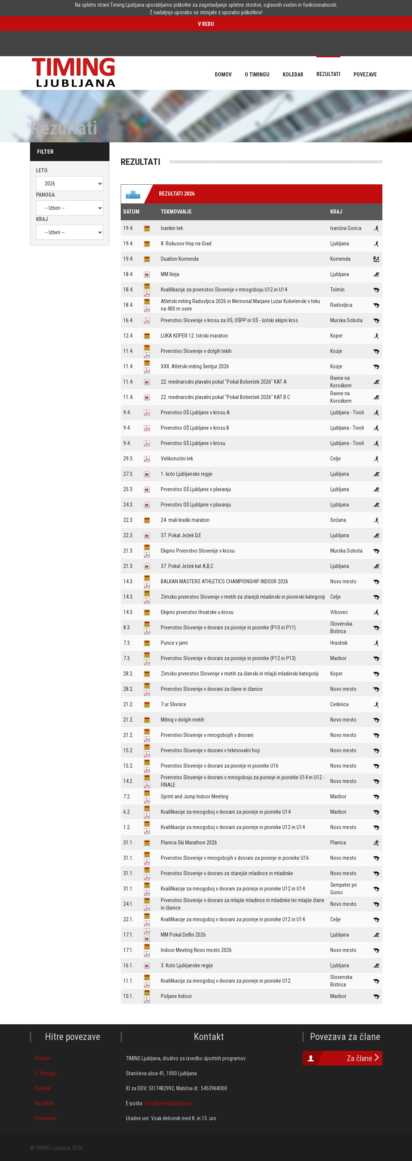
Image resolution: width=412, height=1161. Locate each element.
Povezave (45, 1118)
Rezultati (44, 1103)
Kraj (42, 219)
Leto (42, 170)
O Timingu (45, 1073)
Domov (43, 1058)
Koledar (43, 1088)
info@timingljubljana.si (168, 1103)
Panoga (45, 195)
